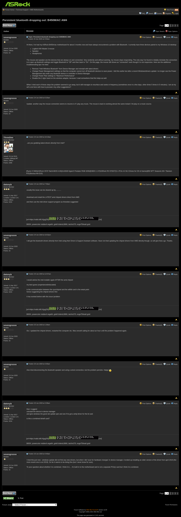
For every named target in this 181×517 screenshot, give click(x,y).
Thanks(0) (157, 37)
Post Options (145, 37)
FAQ (143, 13)
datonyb (8, 184)
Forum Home (9, 10)
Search (150, 13)
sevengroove (11, 37)
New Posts (170, 10)
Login (176, 13)
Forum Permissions (172, 505)
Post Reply (9, 25)
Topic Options (171, 31)
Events (158, 13)
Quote (168, 37)
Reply (175, 37)
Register (168, 13)
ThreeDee (9, 137)
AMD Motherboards (37, 10)
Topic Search (158, 31)
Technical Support (22, 10)
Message (30, 31)
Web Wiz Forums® (92, 510)
